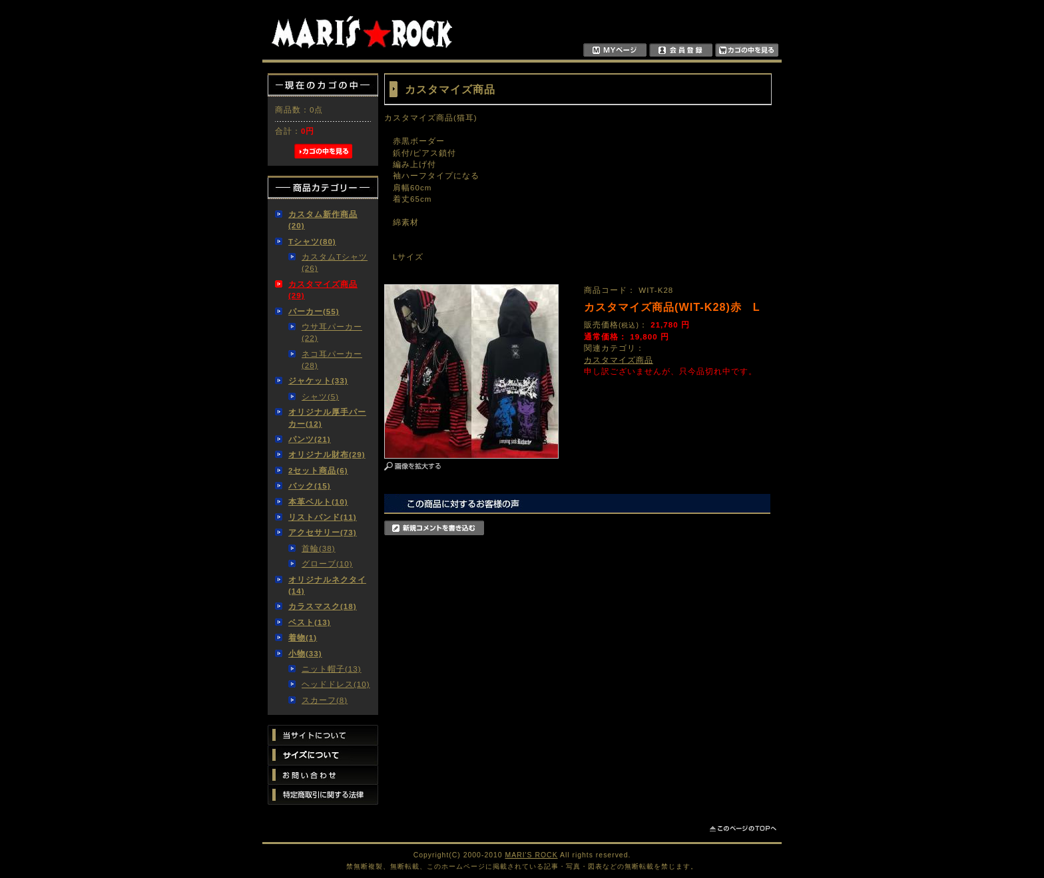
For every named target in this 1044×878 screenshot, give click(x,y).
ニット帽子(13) (332, 668)
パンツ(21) (309, 439)
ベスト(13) (309, 622)
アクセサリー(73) (322, 532)
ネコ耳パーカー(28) (332, 359)
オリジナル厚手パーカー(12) (327, 417)
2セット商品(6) (318, 470)
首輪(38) (319, 548)
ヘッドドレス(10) (336, 684)
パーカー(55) (314, 311)
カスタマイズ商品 (618, 359)
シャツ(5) (320, 396)
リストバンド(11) (322, 517)
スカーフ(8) (325, 700)
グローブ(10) (327, 563)
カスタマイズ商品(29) (323, 290)
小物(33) (305, 653)
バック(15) (309, 485)
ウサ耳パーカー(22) (332, 332)
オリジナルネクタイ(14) (327, 585)
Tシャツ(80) (312, 241)
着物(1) (302, 637)
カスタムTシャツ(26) (335, 262)
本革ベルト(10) (318, 501)
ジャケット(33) (318, 380)
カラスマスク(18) (322, 606)
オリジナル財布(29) (327, 454)
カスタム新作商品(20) (323, 220)
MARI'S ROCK (531, 855)
